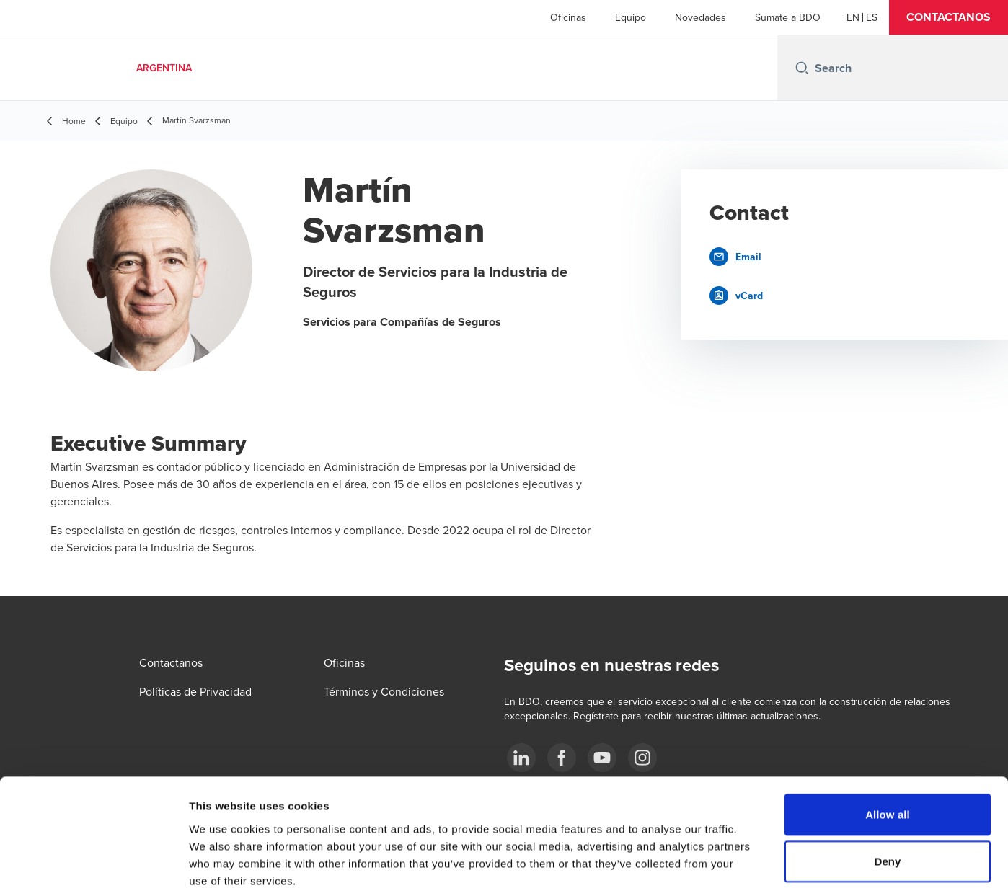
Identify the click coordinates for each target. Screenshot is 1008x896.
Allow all (887, 743)
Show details (756, 867)
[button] (948, 17)
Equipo (630, 17)
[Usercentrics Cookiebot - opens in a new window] (93, 868)
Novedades (700, 17)
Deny (887, 790)
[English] (852, 17)
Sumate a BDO (788, 17)
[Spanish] (871, 17)
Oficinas (568, 17)
